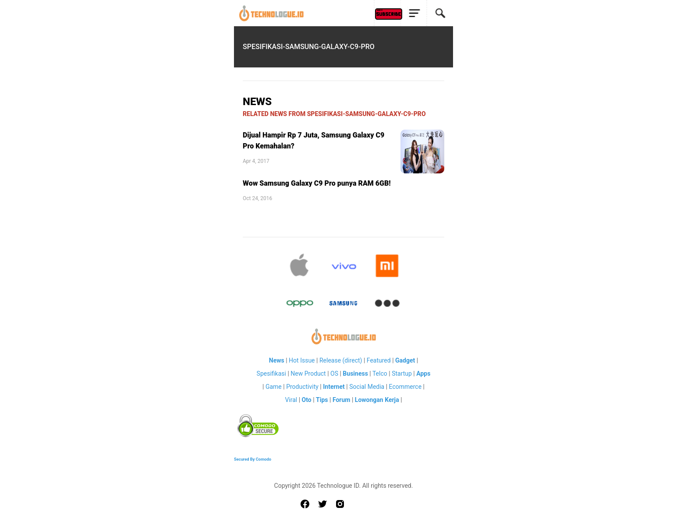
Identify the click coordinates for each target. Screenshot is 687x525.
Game (274, 386)
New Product (308, 373)
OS (334, 373)
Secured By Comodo (252, 459)
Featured (379, 360)
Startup (402, 373)
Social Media (366, 386)
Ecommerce (405, 386)
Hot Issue (302, 360)
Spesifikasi (271, 373)
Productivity (302, 386)
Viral (291, 399)
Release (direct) (340, 360)
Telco (379, 373)
